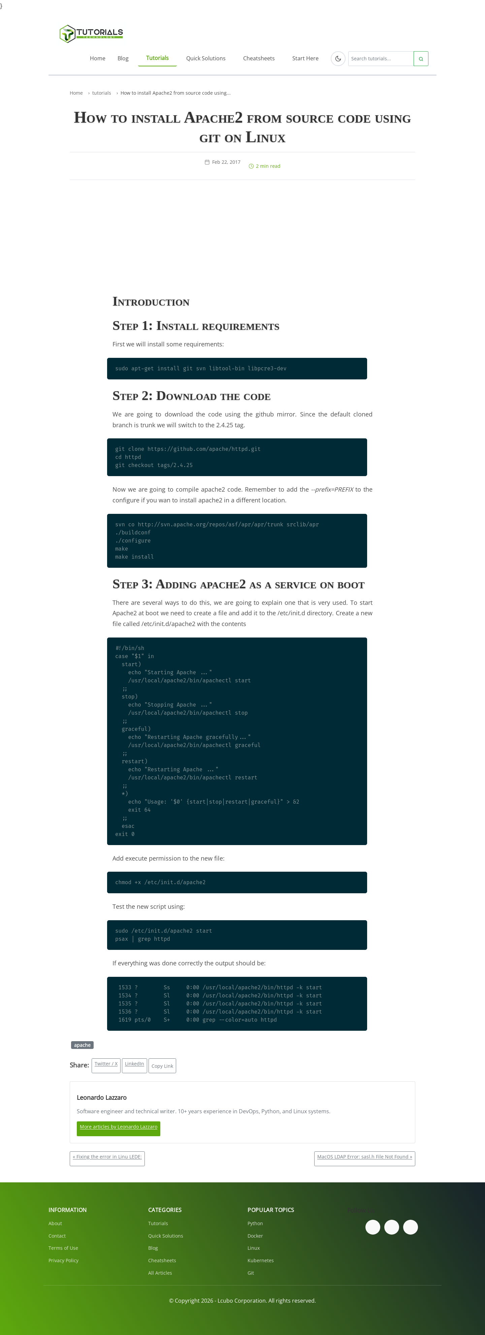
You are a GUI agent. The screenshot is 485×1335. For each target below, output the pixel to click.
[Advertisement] (242, 238)
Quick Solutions (206, 58)
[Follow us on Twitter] (391, 1227)
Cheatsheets (259, 58)
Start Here (305, 58)
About (55, 1223)
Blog (123, 58)
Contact (57, 1236)
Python (255, 1223)
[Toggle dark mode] (338, 58)
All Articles (160, 1273)
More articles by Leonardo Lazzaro (118, 1126)
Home (97, 58)
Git (251, 1273)
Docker (255, 1236)
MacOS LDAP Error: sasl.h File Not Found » (364, 1156)
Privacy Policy (63, 1260)
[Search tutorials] (381, 58)
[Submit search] (421, 58)
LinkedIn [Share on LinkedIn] (134, 1063)
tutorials (101, 93)
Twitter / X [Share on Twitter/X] (106, 1063)
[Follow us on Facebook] (372, 1227)
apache (82, 1045)
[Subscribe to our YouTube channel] (410, 1227)
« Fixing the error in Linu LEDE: (107, 1156)
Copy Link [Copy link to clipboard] (162, 1066)
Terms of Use (63, 1248)
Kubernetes (261, 1260)
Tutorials (157, 58)
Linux (254, 1248)
